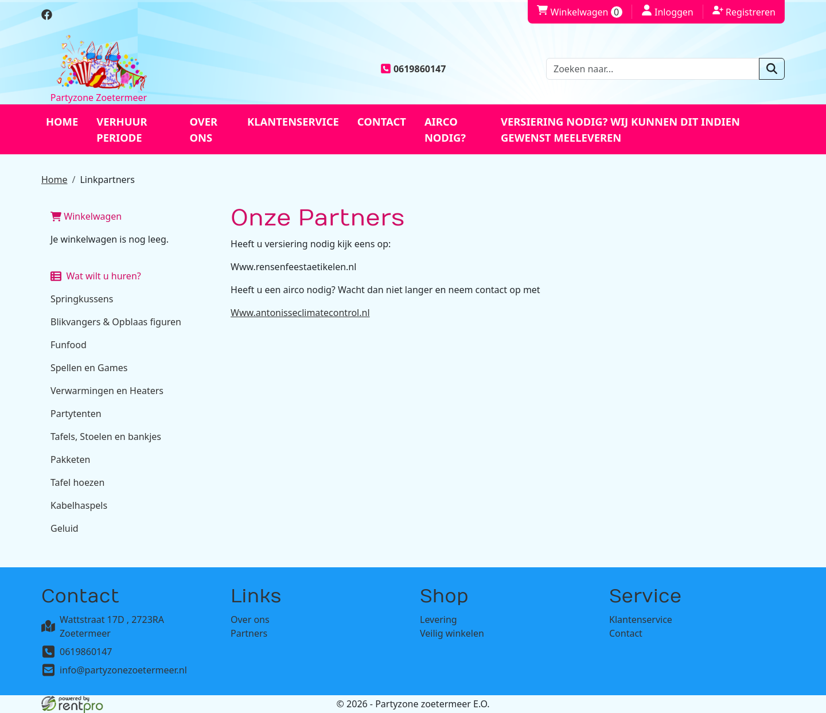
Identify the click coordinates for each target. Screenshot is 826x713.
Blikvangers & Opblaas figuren (115, 321)
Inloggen (667, 11)
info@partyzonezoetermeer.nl (123, 670)
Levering (438, 619)
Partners (249, 633)
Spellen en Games (88, 367)
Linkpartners (107, 179)
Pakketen (70, 459)
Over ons (203, 129)
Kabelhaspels (78, 505)
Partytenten (76, 413)
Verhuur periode (121, 129)
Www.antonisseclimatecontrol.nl (300, 312)
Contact (381, 121)
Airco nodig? (445, 129)
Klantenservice (293, 121)
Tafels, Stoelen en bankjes (105, 436)
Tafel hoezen (77, 482)
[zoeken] (772, 69)
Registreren (744, 11)
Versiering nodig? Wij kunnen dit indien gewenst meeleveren (620, 129)
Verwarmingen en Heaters (106, 390)
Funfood (68, 344)
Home (62, 121)
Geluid (64, 528)
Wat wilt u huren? (95, 276)
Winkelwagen (86, 216)
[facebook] (46, 16)
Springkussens (81, 299)
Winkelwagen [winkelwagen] (579, 12)
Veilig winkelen (452, 633)
